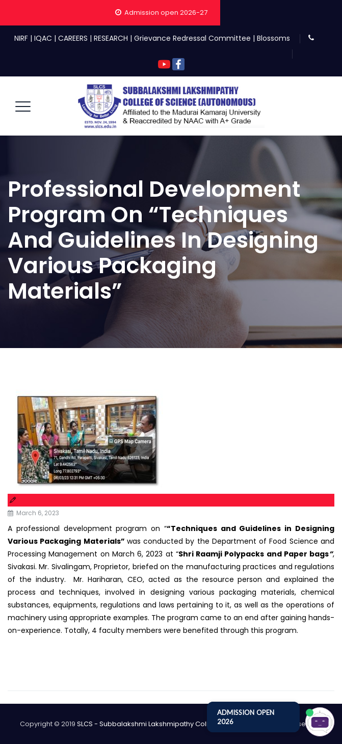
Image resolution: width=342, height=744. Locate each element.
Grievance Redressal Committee (192, 38)
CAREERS (73, 38)
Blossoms (273, 38)
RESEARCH (111, 38)
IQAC (43, 38)
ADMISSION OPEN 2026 (245, 717)
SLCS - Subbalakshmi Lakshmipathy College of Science (167, 724)
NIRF (21, 38)
